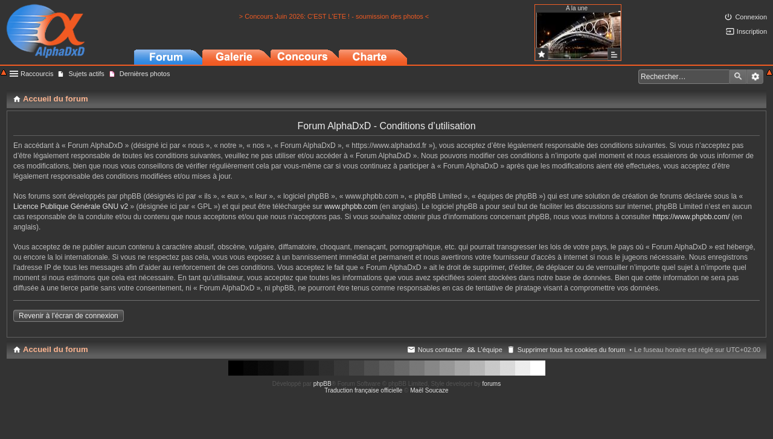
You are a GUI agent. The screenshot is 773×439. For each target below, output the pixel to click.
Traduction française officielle (363, 390)
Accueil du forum (55, 349)
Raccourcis (37, 73)
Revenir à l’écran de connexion (68, 316)
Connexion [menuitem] (751, 17)
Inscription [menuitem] (752, 31)
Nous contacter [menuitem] (440, 349)
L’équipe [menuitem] (490, 349)
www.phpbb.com (350, 206)
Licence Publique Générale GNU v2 (70, 206)
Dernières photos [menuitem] (145, 73)
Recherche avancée (755, 76)
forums (492, 383)
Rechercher (738, 76)
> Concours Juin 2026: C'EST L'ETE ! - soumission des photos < (334, 16)
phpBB (322, 383)
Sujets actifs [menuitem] (86, 73)
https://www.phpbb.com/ (691, 217)
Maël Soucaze (429, 390)
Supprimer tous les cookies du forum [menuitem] (572, 349)
